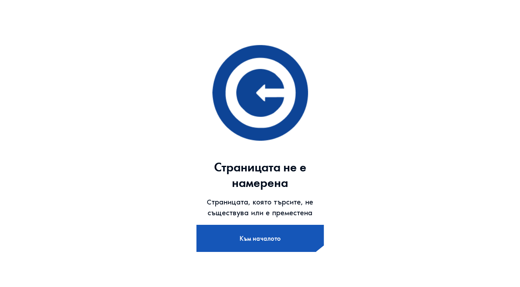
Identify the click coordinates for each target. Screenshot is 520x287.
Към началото (260, 238)
